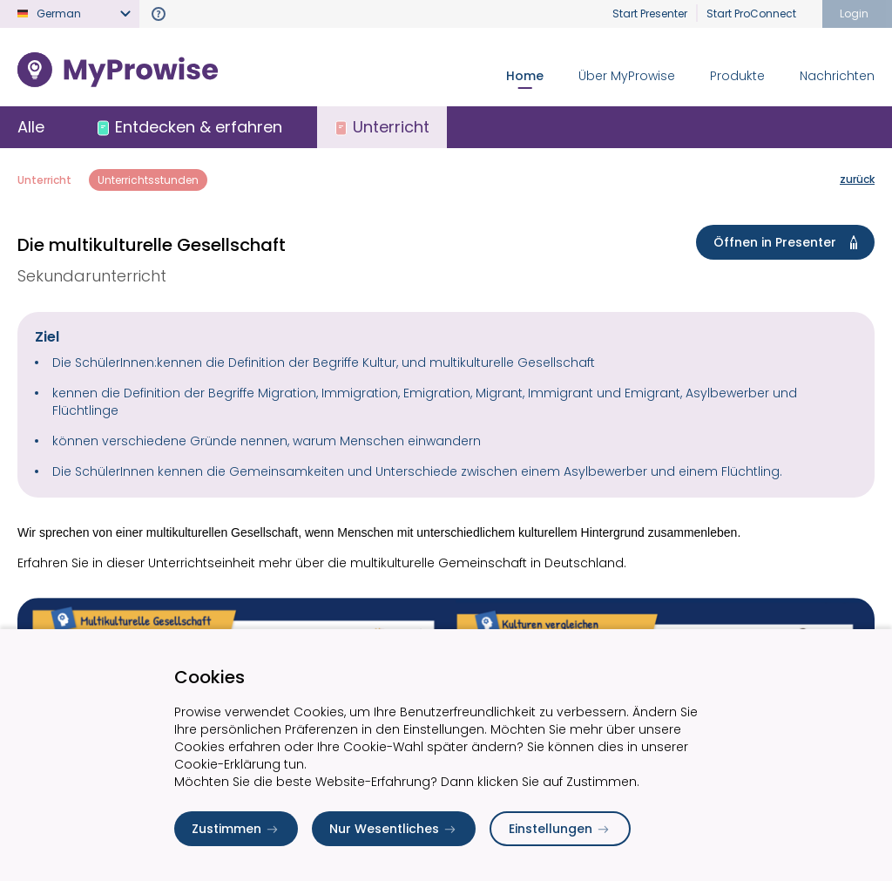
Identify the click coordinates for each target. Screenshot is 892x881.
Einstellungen (560, 828)
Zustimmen (236, 828)
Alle (30, 127)
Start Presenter (649, 13)
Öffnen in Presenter (788, 242)
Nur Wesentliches (393, 828)
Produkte (737, 76)
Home (525, 76)
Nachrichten (837, 76)
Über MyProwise (626, 76)
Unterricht (44, 180)
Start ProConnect (751, 13)
